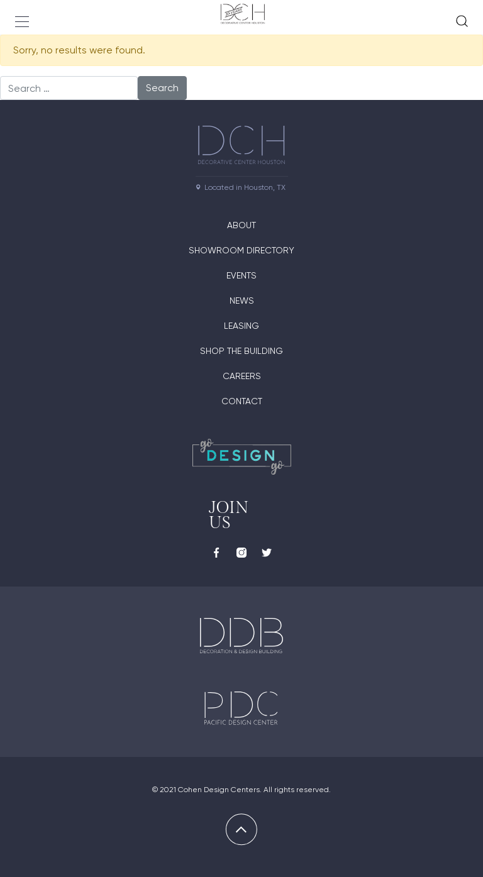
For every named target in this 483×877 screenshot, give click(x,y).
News (242, 300)
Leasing (241, 326)
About (241, 225)
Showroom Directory (241, 250)
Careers (242, 376)
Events (241, 275)
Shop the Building (241, 351)
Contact (241, 401)
